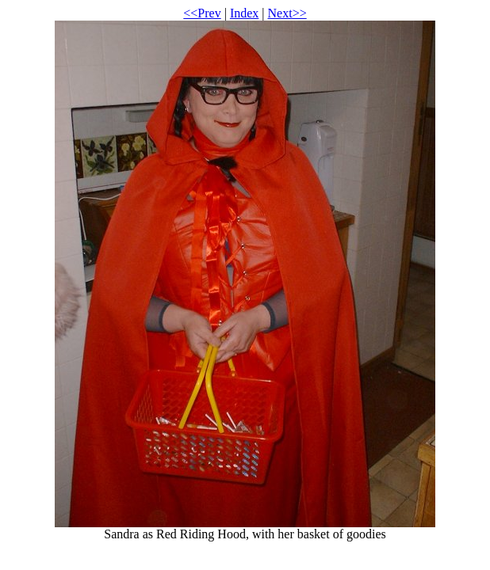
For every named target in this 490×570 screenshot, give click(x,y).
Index (244, 13)
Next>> (287, 13)
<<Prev (201, 13)
